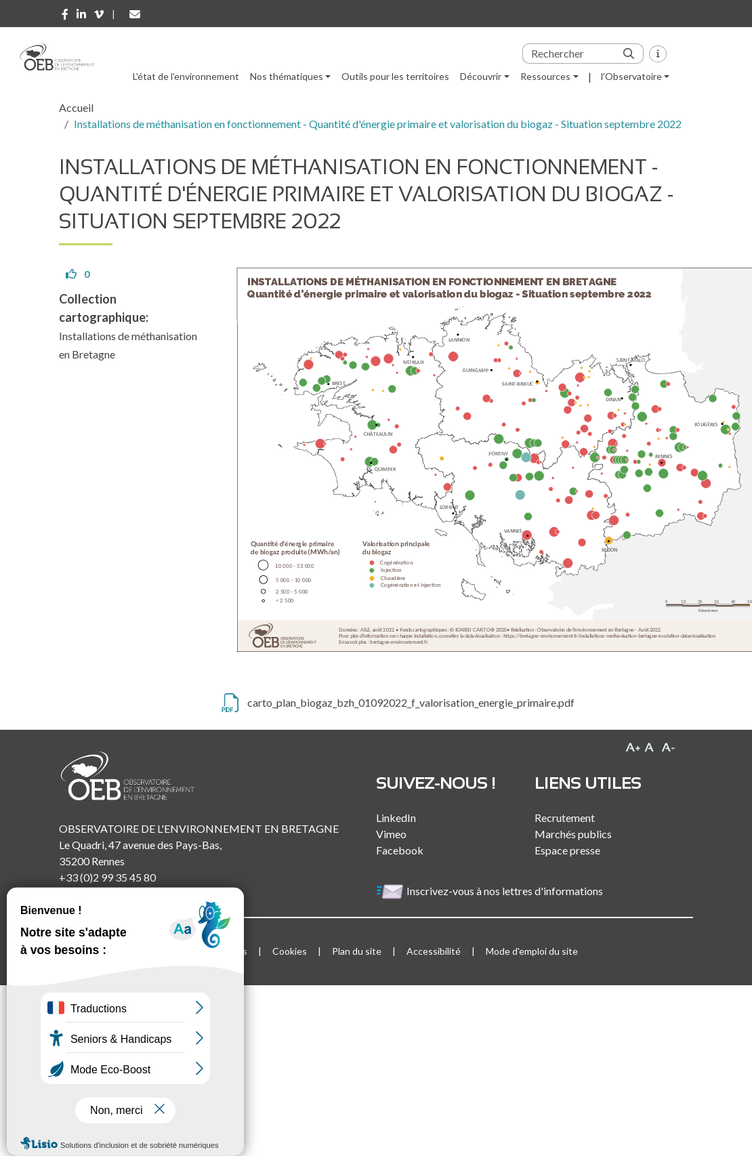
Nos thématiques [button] (286, 76)
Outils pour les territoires (395, 76)
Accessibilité (433, 951)
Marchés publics (573, 833)
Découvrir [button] (480, 76)
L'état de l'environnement (186, 76)
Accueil (76, 107)
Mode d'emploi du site (532, 951)
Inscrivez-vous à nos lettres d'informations (490, 890)
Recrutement (565, 817)
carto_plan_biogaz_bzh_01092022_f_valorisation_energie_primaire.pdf (411, 702)
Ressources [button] (545, 76)
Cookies (289, 951)
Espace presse (567, 850)
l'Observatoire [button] (631, 76)
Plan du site (356, 951)
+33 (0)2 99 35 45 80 (107, 877)
